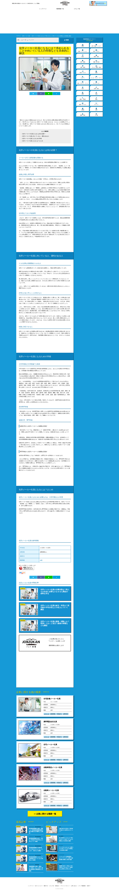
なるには (46, 714)
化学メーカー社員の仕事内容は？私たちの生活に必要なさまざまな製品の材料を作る (55, 591)
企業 (41, 560)
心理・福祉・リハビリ (96, 45)
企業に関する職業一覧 (46, 814)
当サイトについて (38, 885)
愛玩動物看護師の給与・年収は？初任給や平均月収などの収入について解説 (36, 840)
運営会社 (57, 885)
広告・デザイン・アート (82, 82)
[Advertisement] (59, 22)
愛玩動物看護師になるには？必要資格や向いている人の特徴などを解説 (36, 858)
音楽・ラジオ (83, 71)
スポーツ (83, 77)
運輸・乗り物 (96, 61)
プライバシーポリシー (65, 885)
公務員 (82, 109)
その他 (96, 114)
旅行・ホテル (96, 50)
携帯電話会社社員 (50, 722)
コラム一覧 (77, 8)
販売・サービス (82, 103)
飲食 (83, 55)
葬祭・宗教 (82, 114)
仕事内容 (65, 714)
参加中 (88, 885)
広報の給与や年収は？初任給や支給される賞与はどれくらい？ (66, 830)
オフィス (96, 103)
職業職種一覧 (60, 8)
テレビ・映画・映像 (96, 66)
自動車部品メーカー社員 (53, 767)
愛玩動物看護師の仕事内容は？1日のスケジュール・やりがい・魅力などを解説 (35, 849)
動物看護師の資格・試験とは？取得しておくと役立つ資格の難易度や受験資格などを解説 (36, 868)
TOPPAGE (18, 35)
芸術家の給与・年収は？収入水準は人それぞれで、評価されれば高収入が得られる (66, 867)
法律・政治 (96, 87)
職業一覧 (46, 885)
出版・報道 (82, 66)
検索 (66, 40)
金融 (96, 93)
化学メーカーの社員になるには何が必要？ (33, 133)
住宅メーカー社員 (50, 744)
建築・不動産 (83, 98)
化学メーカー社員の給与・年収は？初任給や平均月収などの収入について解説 (55, 607)
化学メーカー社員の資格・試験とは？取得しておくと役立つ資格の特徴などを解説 (55, 623)
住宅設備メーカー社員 (52, 699)
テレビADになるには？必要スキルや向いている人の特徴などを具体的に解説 (66, 849)
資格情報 (52, 714)
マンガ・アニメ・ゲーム (96, 77)
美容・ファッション (82, 50)
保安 (83, 87)
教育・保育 (96, 55)
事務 (96, 98)
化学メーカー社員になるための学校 (32, 138)
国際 (83, 93)
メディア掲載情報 (81, 885)
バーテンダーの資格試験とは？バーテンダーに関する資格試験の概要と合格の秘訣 (66, 858)
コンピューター (96, 82)
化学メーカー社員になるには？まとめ (32, 141)
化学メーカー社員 (26, 35)
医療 (83, 45)
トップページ (42, 8)
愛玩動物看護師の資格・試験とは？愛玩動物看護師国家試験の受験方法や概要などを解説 (36, 831)
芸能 (96, 71)
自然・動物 (82, 61)
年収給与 (59, 714)
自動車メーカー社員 (51, 790)
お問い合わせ (74, 885)
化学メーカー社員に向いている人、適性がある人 (35, 136)
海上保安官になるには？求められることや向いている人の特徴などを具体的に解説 (66, 839)
